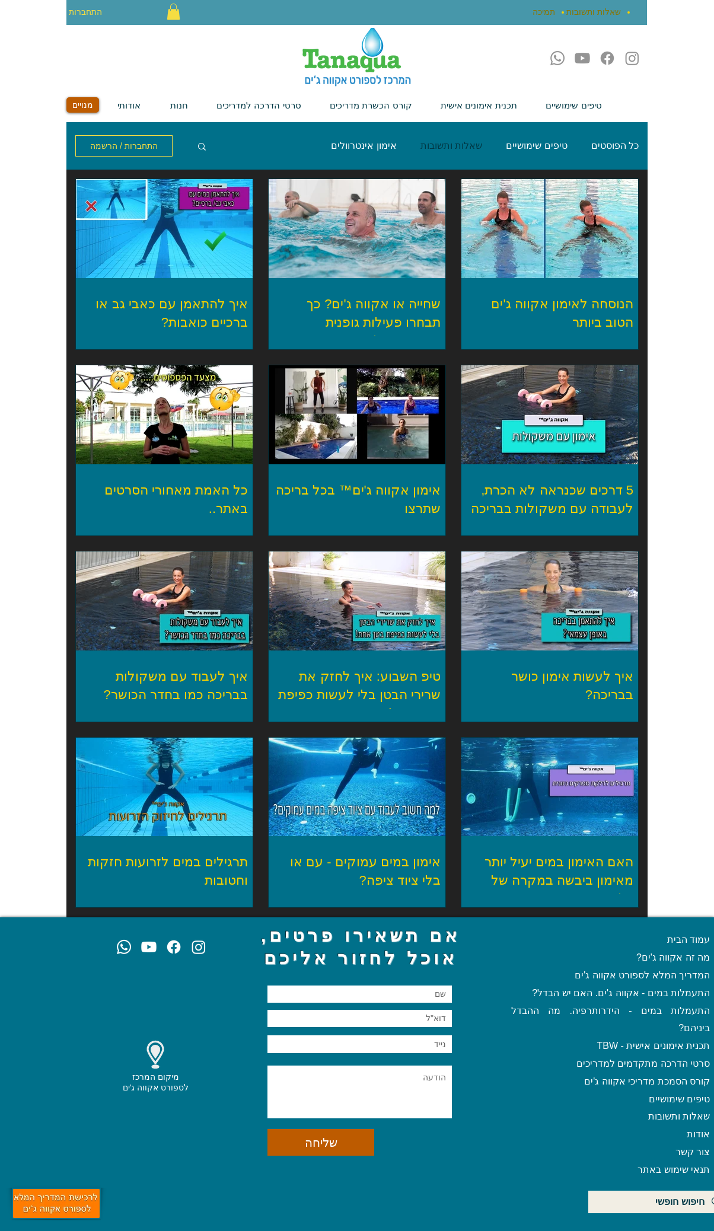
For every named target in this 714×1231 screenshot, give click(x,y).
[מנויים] (82, 105)
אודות (698, 1134)
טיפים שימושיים (536, 146)
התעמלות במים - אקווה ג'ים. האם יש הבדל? (621, 993)
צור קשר (691, 1152)
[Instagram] (632, 58)
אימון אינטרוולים (363, 146)
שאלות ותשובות (451, 146)
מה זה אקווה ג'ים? (673, 957)
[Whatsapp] (557, 58)
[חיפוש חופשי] (659, 1202)
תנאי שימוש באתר (674, 1170)
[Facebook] (607, 58)
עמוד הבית (688, 940)
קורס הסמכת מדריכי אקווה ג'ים (647, 1081)
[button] (173, 12)
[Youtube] (582, 58)
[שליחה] (320, 1142)
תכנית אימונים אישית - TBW (653, 1046)
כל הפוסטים (615, 146)
